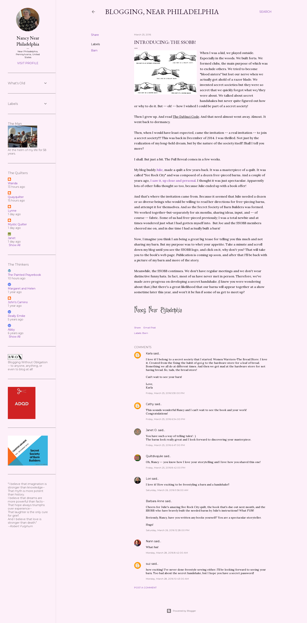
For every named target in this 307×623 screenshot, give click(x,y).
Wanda (12, 183)
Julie (159, 170)
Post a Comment (145, 587)
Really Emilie (16, 316)
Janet (11, 238)
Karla (149, 353)
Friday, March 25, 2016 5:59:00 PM (165, 393)
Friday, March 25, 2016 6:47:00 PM (165, 445)
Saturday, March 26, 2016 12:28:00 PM (167, 530)
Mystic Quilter (17, 224)
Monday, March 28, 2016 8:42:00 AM (167, 552)
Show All (14, 245)
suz (148, 563)
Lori (148, 478)
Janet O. (151, 430)
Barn (94, 50)
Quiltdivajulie (154, 456)
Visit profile (27, 63)
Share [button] (95, 35)
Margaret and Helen (21, 288)
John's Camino (18, 302)
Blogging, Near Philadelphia (162, 11)
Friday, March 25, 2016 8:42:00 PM (165, 467)
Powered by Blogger (181, 611)
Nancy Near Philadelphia (27, 41)
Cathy (150, 404)
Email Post (150, 327)
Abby (11, 329)
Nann (149, 541)
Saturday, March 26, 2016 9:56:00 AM (167, 490)
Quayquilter (16, 197)
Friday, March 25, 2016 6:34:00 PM (165, 419)
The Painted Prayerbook (24, 275)
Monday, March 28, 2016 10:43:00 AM (167, 578)
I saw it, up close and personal (173, 180)
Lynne (12, 210)
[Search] (265, 11)
